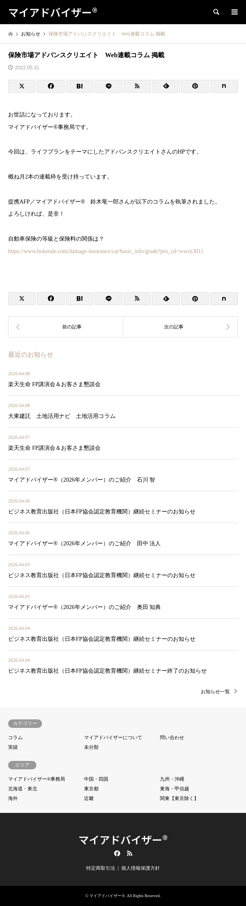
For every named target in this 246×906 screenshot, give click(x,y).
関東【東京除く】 (179, 798)
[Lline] (108, 86)
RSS (129, 853)
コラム (15, 737)
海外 (13, 798)
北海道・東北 (22, 789)
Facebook (116, 853)
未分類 (91, 747)
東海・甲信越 (174, 789)
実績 (13, 747)
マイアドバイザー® (123, 839)
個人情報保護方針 (140, 868)
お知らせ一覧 (215, 691)
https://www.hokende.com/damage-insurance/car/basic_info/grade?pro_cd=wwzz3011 (106, 251)
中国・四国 (96, 779)
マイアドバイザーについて (113, 737)
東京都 (91, 789)
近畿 (89, 798)
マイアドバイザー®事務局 (36, 779)
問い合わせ (172, 737)
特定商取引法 (100, 868)
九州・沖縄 (172, 779)
